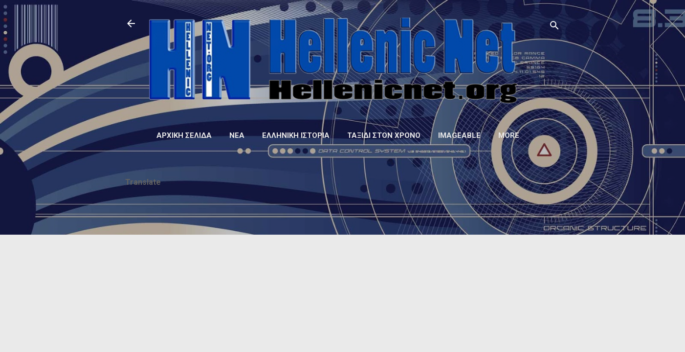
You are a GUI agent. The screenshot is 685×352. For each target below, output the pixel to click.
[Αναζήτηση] (554, 27)
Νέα (236, 135)
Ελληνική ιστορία (296, 135)
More (508, 135)
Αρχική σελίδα (184, 135)
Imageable (459, 135)
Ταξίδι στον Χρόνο (383, 135)
